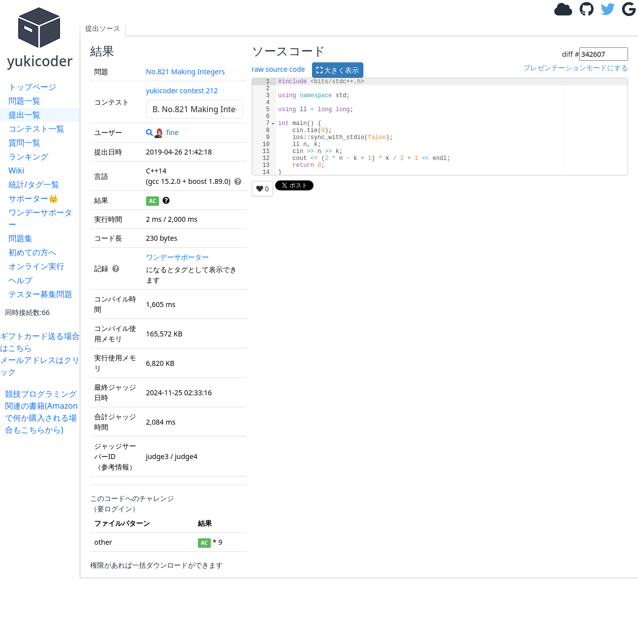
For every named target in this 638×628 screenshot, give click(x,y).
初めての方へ (32, 252)
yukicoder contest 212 (182, 90)
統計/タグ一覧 (33, 184)
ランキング (28, 156)
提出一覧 (24, 114)
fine (166, 132)
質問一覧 (24, 142)
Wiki (16, 170)
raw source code (278, 69)
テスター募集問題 (40, 294)
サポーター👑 (33, 198)
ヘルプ (20, 280)
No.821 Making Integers (185, 71)
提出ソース (102, 28)
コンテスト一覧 (36, 128)
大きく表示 (338, 70)
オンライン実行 (36, 266)
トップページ (32, 86)
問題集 (20, 238)
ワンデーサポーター (40, 218)
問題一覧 (24, 100)
